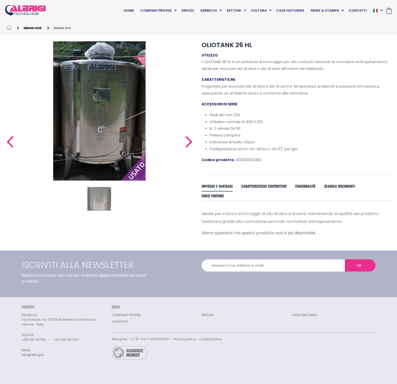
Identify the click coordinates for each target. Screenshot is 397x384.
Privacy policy (184, 339)
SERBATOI (208, 10)
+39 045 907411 (34, 339)
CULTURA (259, 10)
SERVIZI (187, 10)
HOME (129, 10)
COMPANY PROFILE (156, 10)
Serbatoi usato (33, 28)
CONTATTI (358, 10)
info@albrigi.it (33, 355)
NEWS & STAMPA (325, 10)
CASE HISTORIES (290, 10)
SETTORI (234, 10)
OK (359, 265)
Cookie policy (210, 339)
